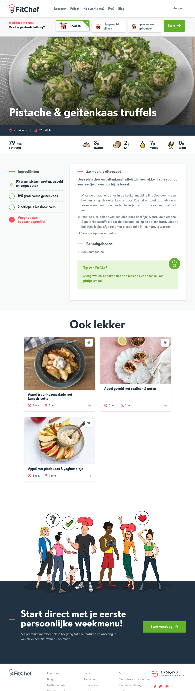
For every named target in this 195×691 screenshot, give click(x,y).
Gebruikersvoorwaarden (134, 679)
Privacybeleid (91, 685)
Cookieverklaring (130, 685)
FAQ (111, 8)
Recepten (60, 8)
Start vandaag (164, 627)
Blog (121, 8)
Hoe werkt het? (93, 8)
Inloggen (177, 8)
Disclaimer (90, 679)
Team (86, 673)
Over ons (53, 673)
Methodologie (56, 685)
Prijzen (75, 8)
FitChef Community (24, 8)
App (121, 673)
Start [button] (174, 25)
